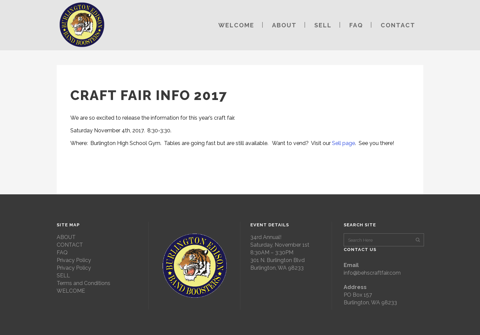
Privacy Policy (74, 260)
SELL (63, 275)
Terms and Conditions (83, 283)
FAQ (62, 252)
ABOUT (66, 237)
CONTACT (70, 245)
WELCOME (71, 291)
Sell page (343, 143)
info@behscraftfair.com (372, 273)
